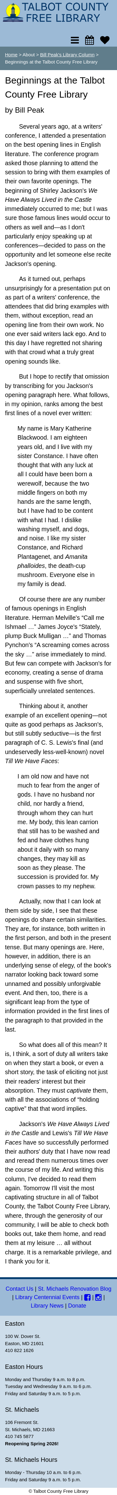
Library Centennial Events (47, 1297)
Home (11, 54)
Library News (47, 1306)
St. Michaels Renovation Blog (74, 1289)
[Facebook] (87, 1297)
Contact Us (19, 1289)
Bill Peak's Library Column (67, 54)
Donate (77, 1306)
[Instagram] (98, 1297)
